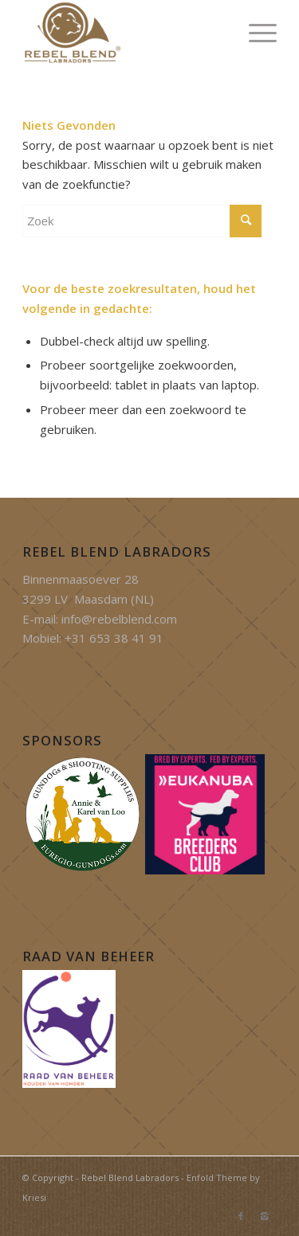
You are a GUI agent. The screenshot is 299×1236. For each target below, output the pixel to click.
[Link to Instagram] (265, 1216)
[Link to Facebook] (241, 1216)
